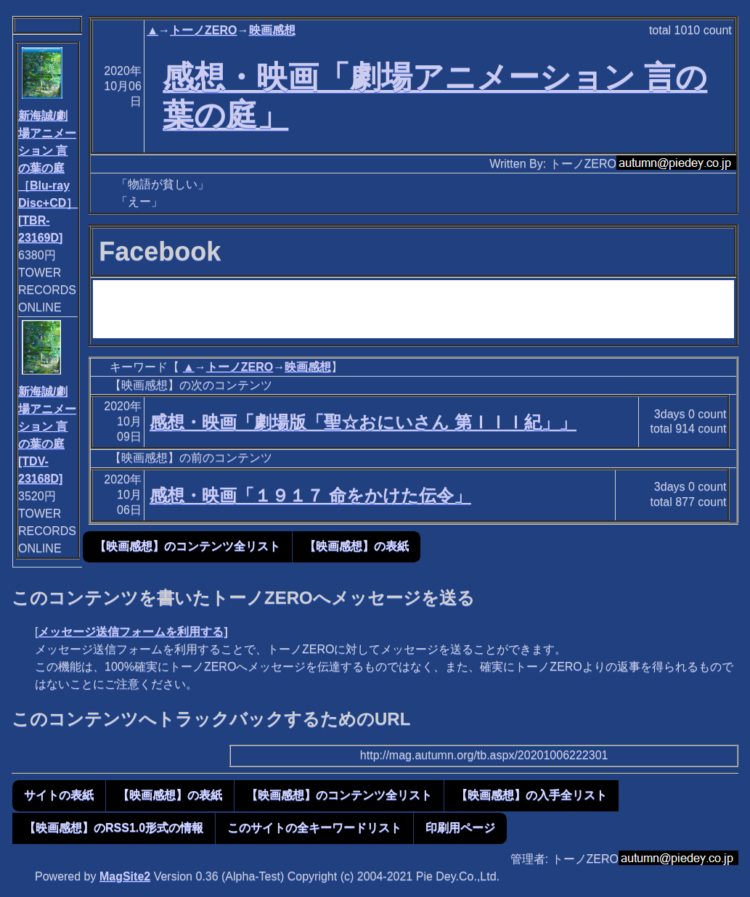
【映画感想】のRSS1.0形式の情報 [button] (113, 828)
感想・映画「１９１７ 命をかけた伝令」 (310, 495)
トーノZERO (203, 30)
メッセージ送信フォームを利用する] (132, 632)
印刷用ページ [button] (460, 828)
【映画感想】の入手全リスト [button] (531, 795)
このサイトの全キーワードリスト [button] (314, 828)
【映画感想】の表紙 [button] (356, 546)
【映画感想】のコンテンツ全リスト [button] (187, 546)
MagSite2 (124, 876)
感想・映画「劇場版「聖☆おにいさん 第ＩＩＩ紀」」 (363, 422)
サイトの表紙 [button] (59, 795)
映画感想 (272, 30)
